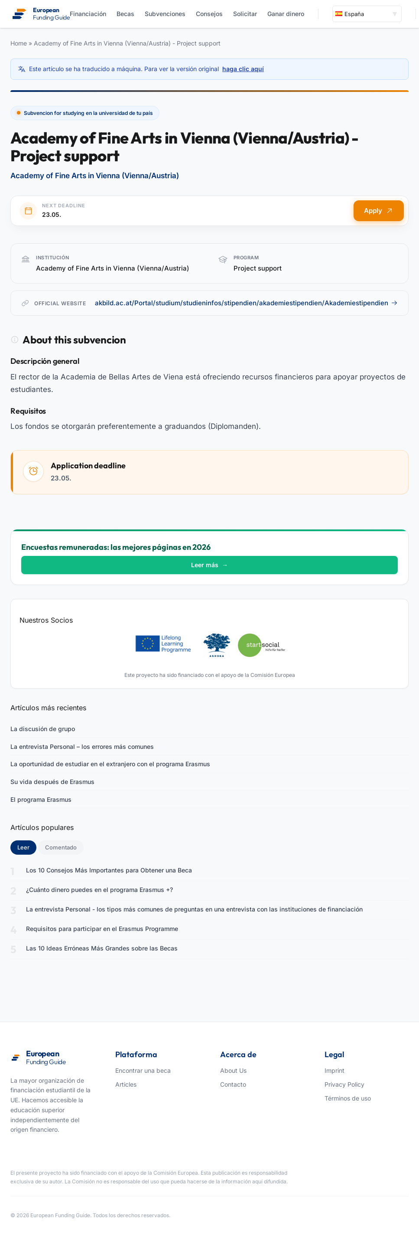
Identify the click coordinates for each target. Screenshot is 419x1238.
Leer (26, 847)
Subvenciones (165, 13)
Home (18, 43)
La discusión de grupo (42, 728)
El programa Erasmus (40, 799)
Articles (125, 1084)
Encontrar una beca (143, 1070)
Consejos (209, 13)
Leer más (209, 564)
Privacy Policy (344, 1084)
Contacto (233, 1084)
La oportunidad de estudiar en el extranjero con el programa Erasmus (110, 764)
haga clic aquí (243, 68)
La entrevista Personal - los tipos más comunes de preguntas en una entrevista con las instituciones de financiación (194, 909)
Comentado (61, 847)
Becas (125, 13)
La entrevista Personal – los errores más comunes (82, 746)
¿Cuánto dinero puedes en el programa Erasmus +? (99, 889)
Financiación (88, 13)
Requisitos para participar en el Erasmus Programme (102, 928)
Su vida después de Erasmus (52, 781)
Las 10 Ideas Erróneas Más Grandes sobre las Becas (102, 948)
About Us (233, 1070)
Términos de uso (348, 1098)
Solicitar (245, 13)
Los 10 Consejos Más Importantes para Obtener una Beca (109, 870)
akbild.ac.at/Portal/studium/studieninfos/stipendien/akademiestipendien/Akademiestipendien (246, 303)
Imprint (334, 1070)
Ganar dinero (285, 13)
